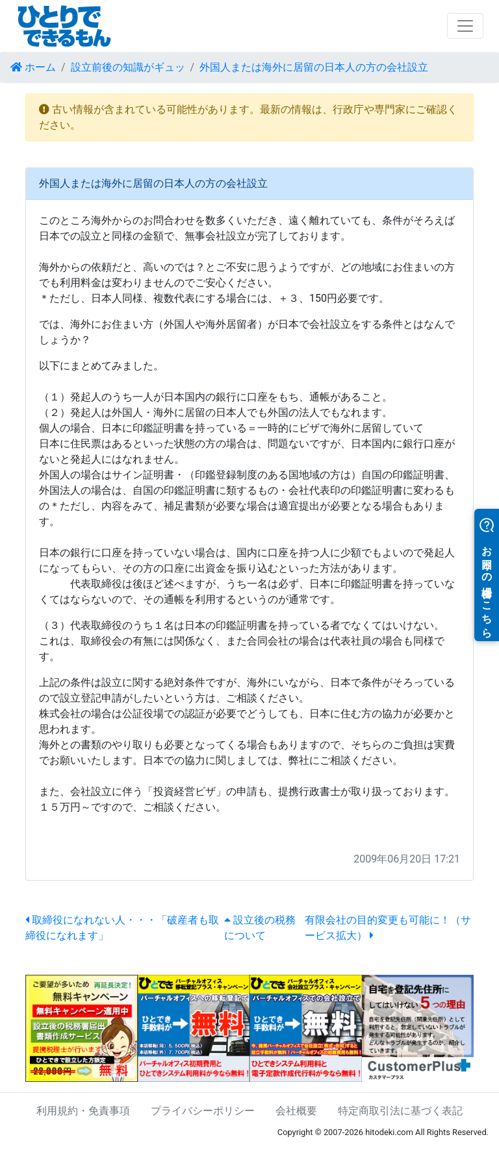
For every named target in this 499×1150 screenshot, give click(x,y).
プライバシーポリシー (203, 1111)
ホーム (33, 67)
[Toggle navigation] (465, 26)
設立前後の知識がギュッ (128, 67)
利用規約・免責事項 (83, 1111)
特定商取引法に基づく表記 (400, 1111)
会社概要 (296, 1111)
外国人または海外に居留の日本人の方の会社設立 (313, 67)
